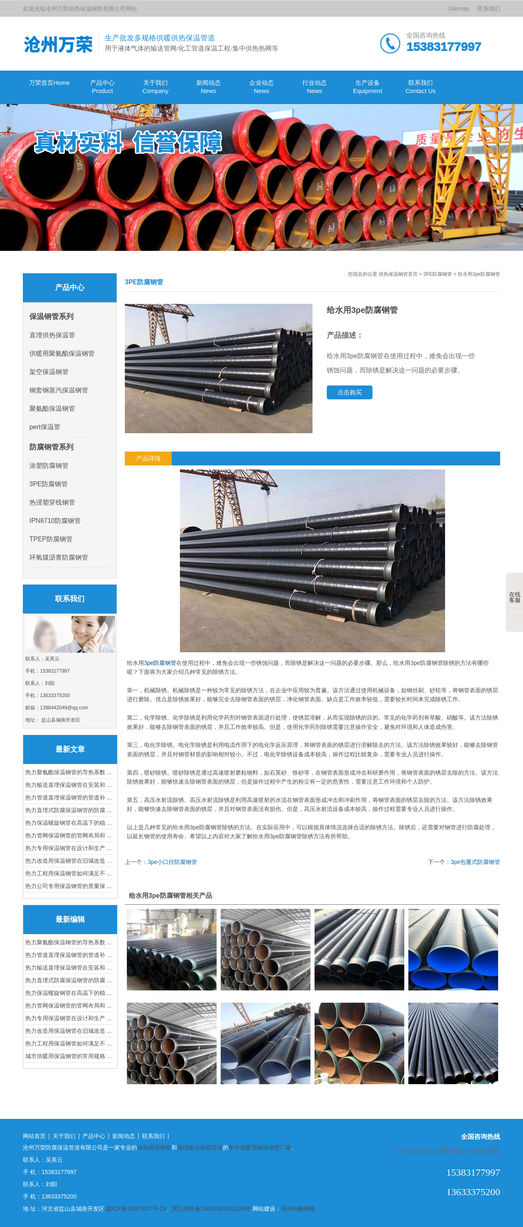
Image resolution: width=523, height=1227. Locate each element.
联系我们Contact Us (421, 86)
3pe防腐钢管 (160, 663)
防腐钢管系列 (51, 447)
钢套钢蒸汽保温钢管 (58, 390)
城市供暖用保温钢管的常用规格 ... (68, 1056)
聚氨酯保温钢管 (52, 408)
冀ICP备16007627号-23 (136, 1208)
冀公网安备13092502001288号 (211, 1208)
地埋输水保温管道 (200, 1147)
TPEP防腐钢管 (51, 539)
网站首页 (34, 1136)
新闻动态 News (208, 86)
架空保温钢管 (49, 371)
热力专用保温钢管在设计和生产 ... (68, 848)
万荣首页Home (49, 82)
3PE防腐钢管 (437, 274)
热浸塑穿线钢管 (52, 502)
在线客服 (515, 591)
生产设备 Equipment (367, 86)
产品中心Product (102, 86)
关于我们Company (155, 86)
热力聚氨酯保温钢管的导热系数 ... (68, 772)
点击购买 (349, 392)
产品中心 (93, 1136)
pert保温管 (44, 426)
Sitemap (458, 8)
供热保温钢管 (154, 1147)
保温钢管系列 (51, 316)
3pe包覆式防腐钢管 (475, 862)
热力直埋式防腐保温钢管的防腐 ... (68, 810)
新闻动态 (123, 1136)
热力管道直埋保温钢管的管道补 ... (68, 797)
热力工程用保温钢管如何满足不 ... (68, 873)
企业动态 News (261, 86)
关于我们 (64, 1136)
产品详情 (148, 458)
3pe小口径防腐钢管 (172, 862)
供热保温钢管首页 (398, 274)
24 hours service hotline (447, 1150)
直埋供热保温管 (52, 335)
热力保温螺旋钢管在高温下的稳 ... (68, 822)
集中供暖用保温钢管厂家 (259, 1147)
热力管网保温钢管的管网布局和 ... (68, 835)
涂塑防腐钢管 (49, 465)
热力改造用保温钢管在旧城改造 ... (68, 860)
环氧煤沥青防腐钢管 (58, 557)
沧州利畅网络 (298, 1208)
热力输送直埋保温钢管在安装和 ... (68, 785)
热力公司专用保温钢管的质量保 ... (68, 886)
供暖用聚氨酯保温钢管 (62, 353)
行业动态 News (314, 86)
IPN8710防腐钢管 (55, 520)
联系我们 (488, 8)
